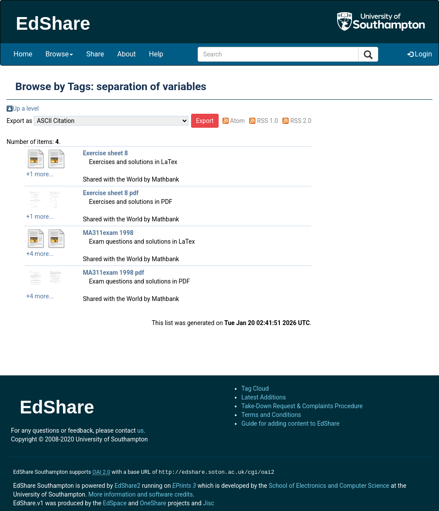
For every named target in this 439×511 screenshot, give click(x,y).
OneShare (153, 502)
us (140, 430)
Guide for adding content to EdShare (290, 423)
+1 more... (40, 174)
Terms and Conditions (271, 414)
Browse (59, 54)
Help (156, 54)
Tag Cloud (255, 388)
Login (420, 54)
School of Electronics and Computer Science (328, 484)
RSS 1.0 (267, 120)
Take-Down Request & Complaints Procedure (301, 406)
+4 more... (40, 253)
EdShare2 (127, 484)
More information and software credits (140, 493)
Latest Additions (263, 397)
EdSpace (114, 502)
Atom (237, 120)
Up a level (26, 108)
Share (95, 54)
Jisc (208, 502)
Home (23, 54)
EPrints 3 (184, 484)
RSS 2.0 (300, 120)
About (126, 54)
